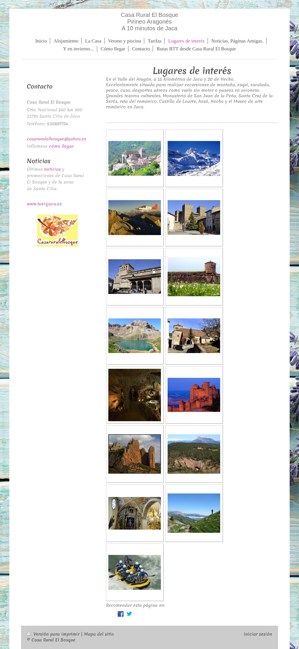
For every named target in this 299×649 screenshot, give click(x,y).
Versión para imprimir (54, 634)
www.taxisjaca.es (44, 204)
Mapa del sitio (99, 634)
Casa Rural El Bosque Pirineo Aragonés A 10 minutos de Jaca (149, 21)
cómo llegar (61, 146)
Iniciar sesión (258, 634)
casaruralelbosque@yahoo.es (56, 139)
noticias (52, 169)
